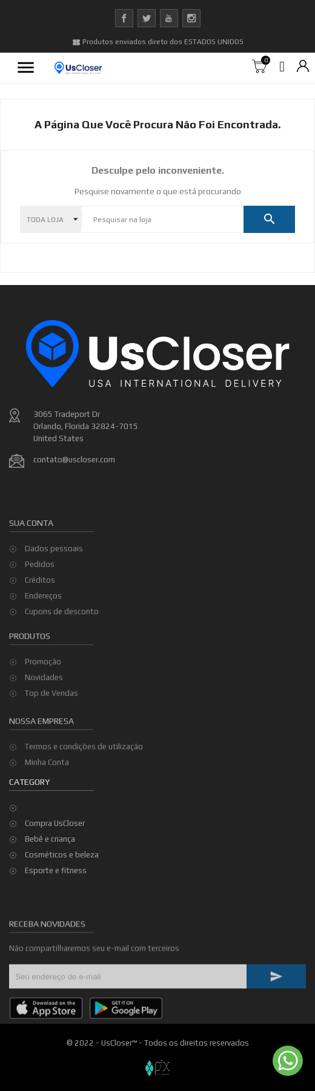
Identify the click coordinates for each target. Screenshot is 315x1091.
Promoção (43, 683)
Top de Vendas (51, 714)
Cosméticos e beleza (62, 854)
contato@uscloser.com (74, 459)
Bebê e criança (50, 839)
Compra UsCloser (55, 823)
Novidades (44, 699)
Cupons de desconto (62, 642)
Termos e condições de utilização (84, 763)
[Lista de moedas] (303, 67)
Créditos (40, 611)
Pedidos (40, 595)
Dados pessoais (54, 580)
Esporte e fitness (56, 870)
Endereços (43, 627)
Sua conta (31, 554)
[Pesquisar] (162, 219)
